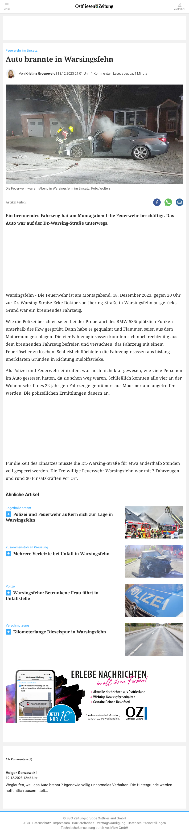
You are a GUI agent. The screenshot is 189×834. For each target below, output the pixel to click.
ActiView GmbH (116, 827)
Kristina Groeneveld (40, 73)
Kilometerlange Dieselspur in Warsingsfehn (59, 632)
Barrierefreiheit (83, 823)
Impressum (61, 823)
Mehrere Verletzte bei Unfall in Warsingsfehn (61, 553)
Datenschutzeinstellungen (147, 823)
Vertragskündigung (111, 823)
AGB (26, 823)
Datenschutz (41, 823)
